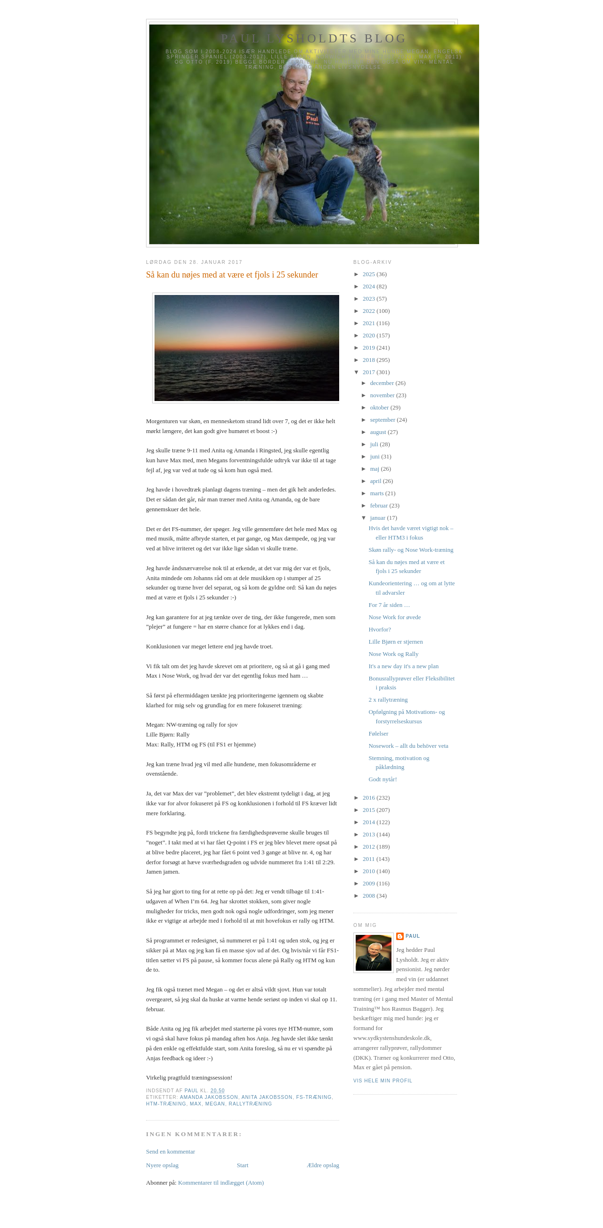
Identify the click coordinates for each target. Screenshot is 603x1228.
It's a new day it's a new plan (403, 666)
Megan (215, 1103)
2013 (369, 834)
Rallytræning (250, 1103)
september (383, 419)
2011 (369, 858)
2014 (369, 822)
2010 (369, 871)
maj (375, 468)
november (383, 395)
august (379, 431)
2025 (369, 274)
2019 (369, 347)
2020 (369, 335)
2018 (369, 359)
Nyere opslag (162, 1165)
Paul (413, 936)
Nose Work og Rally (393, 653)
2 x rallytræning (387, 699)
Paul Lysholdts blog (314, 38)
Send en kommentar (170, 1151)
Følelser (378, 733)
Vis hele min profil (383, 1080)
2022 (369, 310)
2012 (369, 846)
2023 (369, 298)
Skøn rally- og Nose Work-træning (410, 549)
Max (196, 1103)
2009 (369, 883)
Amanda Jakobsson (209, 1097)
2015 (369, 809)
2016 (369, 797)
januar (378, 517)
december (383, 382)
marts (377, 493)
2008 (369, 895)
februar (380, 505)
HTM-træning (166, 1103)
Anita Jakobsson (267, 1097)
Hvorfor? (379, 629)
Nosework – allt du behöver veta (408, 745)
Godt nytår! (382, 779)
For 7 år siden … (389, 604)
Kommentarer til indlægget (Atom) (221, 1182)
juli (375, 444)
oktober (380, 407)
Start (243, 1165)
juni (375, 456)
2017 (369, 372)
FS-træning (314, 1097)
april (376, 480)
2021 (369, 323)
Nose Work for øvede (394, 617)
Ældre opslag (323, 1165)
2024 (369, 286)
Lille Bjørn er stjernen (395, 641)
